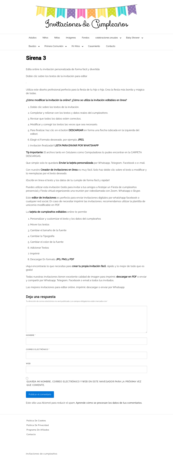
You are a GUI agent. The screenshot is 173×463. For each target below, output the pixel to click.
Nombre (31, 335)
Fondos (85, 37)
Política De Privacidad (37, 425)
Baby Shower (133, 37)
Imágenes (71, 37)
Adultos (32, 37)
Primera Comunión (53, 46)
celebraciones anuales (106, 37)
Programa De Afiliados (37, 430)
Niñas (57, 37)
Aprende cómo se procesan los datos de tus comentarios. (109, 402)
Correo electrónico (37, 349)
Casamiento (94, 46)
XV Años (75, 46)
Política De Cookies (36, 421)
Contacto (110, 46)
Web (28, 364)
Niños (45, 37)
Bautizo (32, 46)
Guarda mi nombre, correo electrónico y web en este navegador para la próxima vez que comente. (83, 383)
